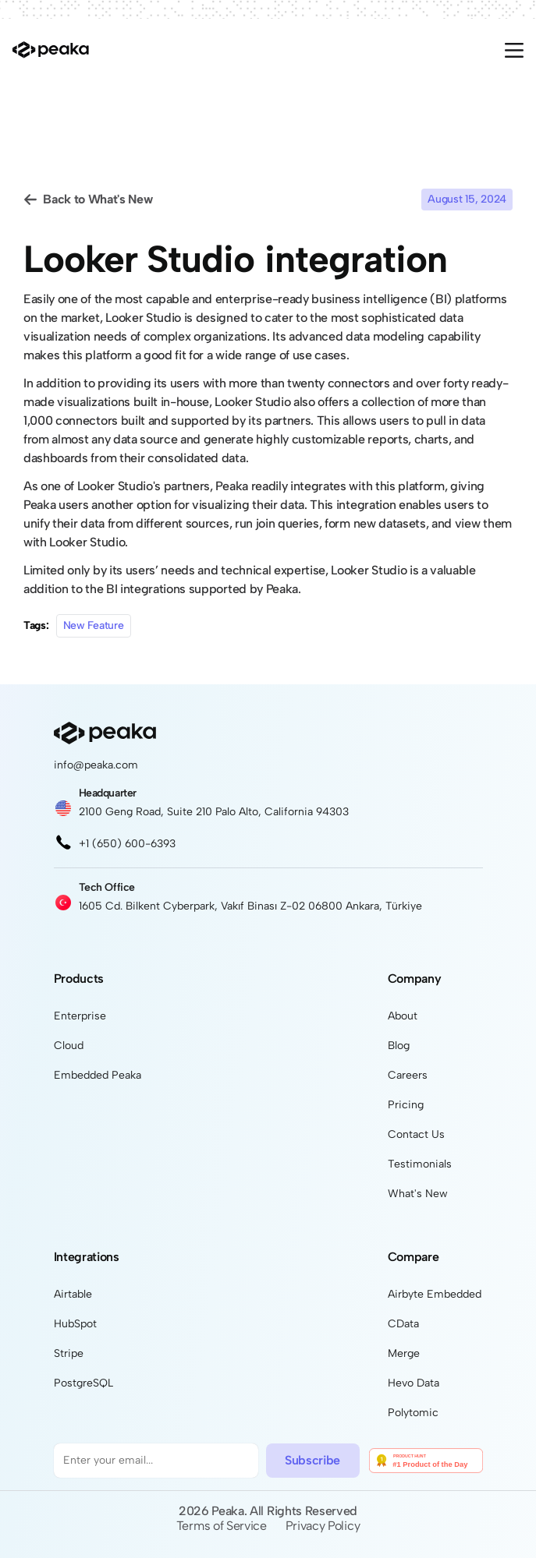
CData (403, 1323)
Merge (404, 1353)
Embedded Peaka (97, 1075)
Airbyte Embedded (434, 1294)
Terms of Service (221, 1525)
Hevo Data (413, 1383)
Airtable (73, 1294)
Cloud (68, 1045)
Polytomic (413, 1412)
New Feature (93, 625)
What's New (418, 1193)
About (402, 1016)
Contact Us (416, 1134)
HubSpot (75, 1323)
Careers (408, 1075)
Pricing (406, 1104)
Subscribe (312, 1460)
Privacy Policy (323, 1525)
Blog (399, 1045)
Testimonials (420, 1164)
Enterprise (80, 1016)
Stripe (68, 1353)
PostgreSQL (83, 1383)
